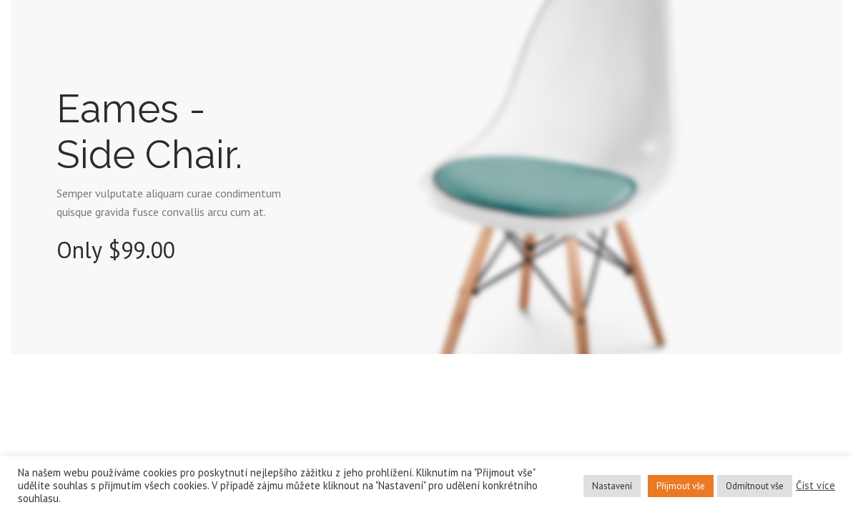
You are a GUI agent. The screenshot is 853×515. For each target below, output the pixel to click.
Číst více (815, 485)
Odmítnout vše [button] (755, 486)
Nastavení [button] (612, 486)
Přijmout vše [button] (680, 486)
